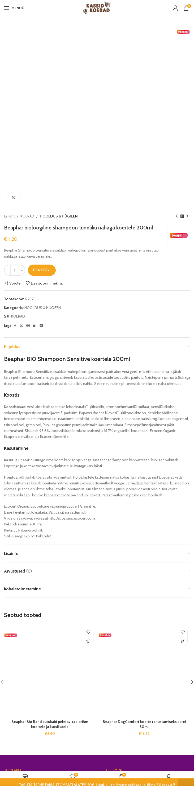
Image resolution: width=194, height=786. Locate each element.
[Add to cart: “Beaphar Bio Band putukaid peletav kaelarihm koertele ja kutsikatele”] (88, 461)
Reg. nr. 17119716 (17, 608)
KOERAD (27, 36)
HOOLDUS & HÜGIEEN (59, 36)
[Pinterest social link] (28, 145)
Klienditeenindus (118, 626)
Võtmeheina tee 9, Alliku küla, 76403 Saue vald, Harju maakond (47, 619)
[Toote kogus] (15, 90)
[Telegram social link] (41, 145)
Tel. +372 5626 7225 (21, 631)
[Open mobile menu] (14, 8)
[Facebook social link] (15, 145)
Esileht (9, 36)
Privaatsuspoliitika (119, 608)
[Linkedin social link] (35, 145)
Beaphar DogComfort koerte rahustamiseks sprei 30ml (144, 544)
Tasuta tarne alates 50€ (124, 598)
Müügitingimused (119, 617)
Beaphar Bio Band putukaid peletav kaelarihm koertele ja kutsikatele (49, 544)
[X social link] (21, 145)
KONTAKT (13, 589)
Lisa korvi (41, 90)
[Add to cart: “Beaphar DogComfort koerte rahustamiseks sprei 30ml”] (182, 461)
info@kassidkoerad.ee (23, 640)
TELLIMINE (114, 589)
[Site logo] (97, 7)
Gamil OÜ (13, 598)
